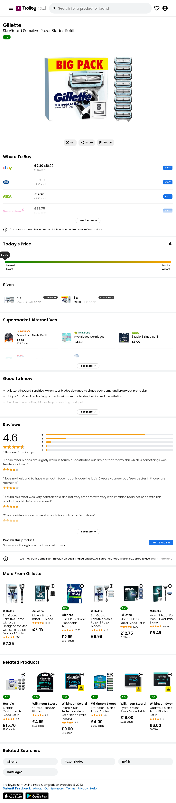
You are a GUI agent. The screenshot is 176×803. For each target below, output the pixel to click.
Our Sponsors (54, 788)
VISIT (168, 167)
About (37, 788)
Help (93, 788)
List (70, 143)
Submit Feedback (17, 788)
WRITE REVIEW (161, 542)
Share (86, 143)
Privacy (83, 788)
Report (105, 143)
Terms (70, 788)
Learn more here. (162, 559)
